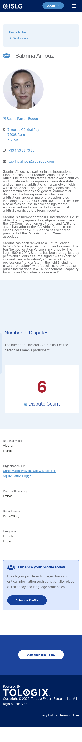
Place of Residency (15, 491)
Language (9, 531)
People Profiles (17, 32)
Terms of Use (69, 715)
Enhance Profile (27, 600)
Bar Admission (12, 511)
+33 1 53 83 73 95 (21, 150)
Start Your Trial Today (41, 654)
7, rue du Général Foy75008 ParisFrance (23, 134)
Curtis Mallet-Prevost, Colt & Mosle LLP (29, 471)
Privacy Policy (46, 715)
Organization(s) (13, 466)
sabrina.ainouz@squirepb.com (31, 161)
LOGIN (53, 5)
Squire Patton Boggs (17, 476)
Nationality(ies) (12, 440)
